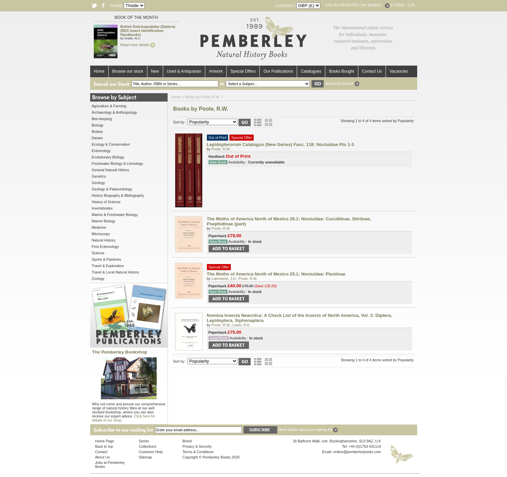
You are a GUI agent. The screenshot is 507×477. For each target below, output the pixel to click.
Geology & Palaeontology (112, 189)
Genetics (99, 176)
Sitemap (145, 457)
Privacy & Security (197, 446)
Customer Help (151, 452)
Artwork (216, 71)
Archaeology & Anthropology (114, 112)
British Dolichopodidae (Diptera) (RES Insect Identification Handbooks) (147, 31)
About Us (102, 457)
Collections (147, 446)
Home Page (104, 441)
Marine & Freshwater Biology (115, 215)
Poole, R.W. (221, 149)
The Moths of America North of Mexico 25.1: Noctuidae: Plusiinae (276, 274)
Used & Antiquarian (184, 71)
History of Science (106, 202)
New (155, 71)
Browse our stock (127, 71)
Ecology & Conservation (111, 144)
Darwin (97, 138)
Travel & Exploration (108, 266)
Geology (98, 183)
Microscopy (101, 234)
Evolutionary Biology (108, 157)
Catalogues (311, 71)
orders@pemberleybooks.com (357, 452)
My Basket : (375, 5)
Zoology (98, 279)
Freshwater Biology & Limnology (117, 163)
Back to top (104, 446)
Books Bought (341, 71)
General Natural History (110, 170)
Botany (97, 132)
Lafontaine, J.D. (224, 279)
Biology (98, 125)
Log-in (331, 5)
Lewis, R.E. (241, 325)
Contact (101, 452)
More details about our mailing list (308, 430)
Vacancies (399, 71)
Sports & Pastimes (106, 259)
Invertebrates (102, 208)
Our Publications (278, 71)
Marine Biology (103, 221)
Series (144, 441)
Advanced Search (342, 83)
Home (99, 71)
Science (98, 253)
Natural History (103, 240)
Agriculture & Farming (109, 106)
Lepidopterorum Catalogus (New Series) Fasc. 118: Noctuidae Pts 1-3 (280, 144)
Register (349, 5)
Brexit (187, 441)
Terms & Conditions (198, 452)
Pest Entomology (105, 247)
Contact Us (372, 71)
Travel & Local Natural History (115, 272)
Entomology (101, 151)
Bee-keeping (102, 119)
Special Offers (243, 71)
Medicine (99, 227)
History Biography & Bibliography (118, 195)
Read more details (137, 45)
